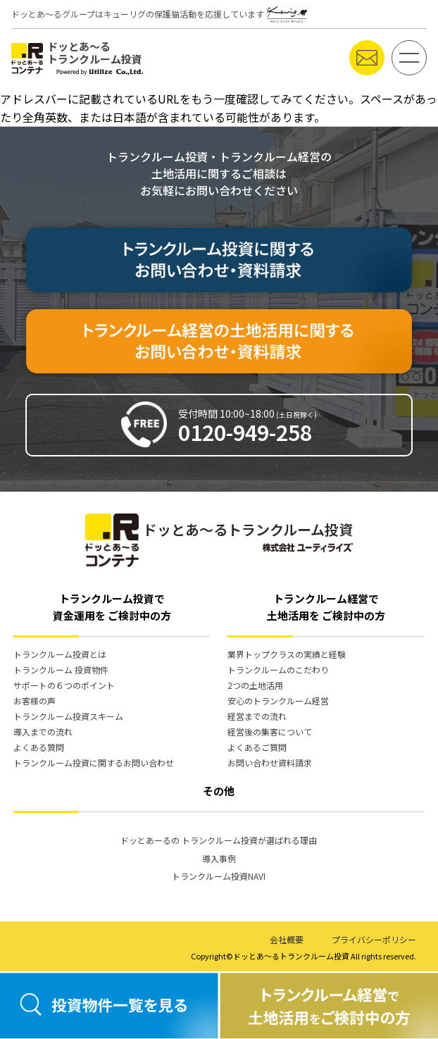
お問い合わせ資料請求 (269, 763)
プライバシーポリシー (374, 939)
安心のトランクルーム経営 (278, 701)
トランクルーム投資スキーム (68, 716)
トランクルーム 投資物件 (60, 670)
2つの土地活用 (255, 685)
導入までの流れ (43, 732)
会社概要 (287, 939)
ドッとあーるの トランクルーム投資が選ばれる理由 (218, 840)
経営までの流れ (257, 716)
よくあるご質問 (257, 747)
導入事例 (219, 858)
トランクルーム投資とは (59, 654)
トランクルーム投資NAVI (218, 876)
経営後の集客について (269, 732)
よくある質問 (38, 747)
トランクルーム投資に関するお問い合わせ (93, 763)
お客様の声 (34, 701)
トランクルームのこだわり (278, 670)
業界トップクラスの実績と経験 (286, 654)
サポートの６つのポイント (64, 685)
